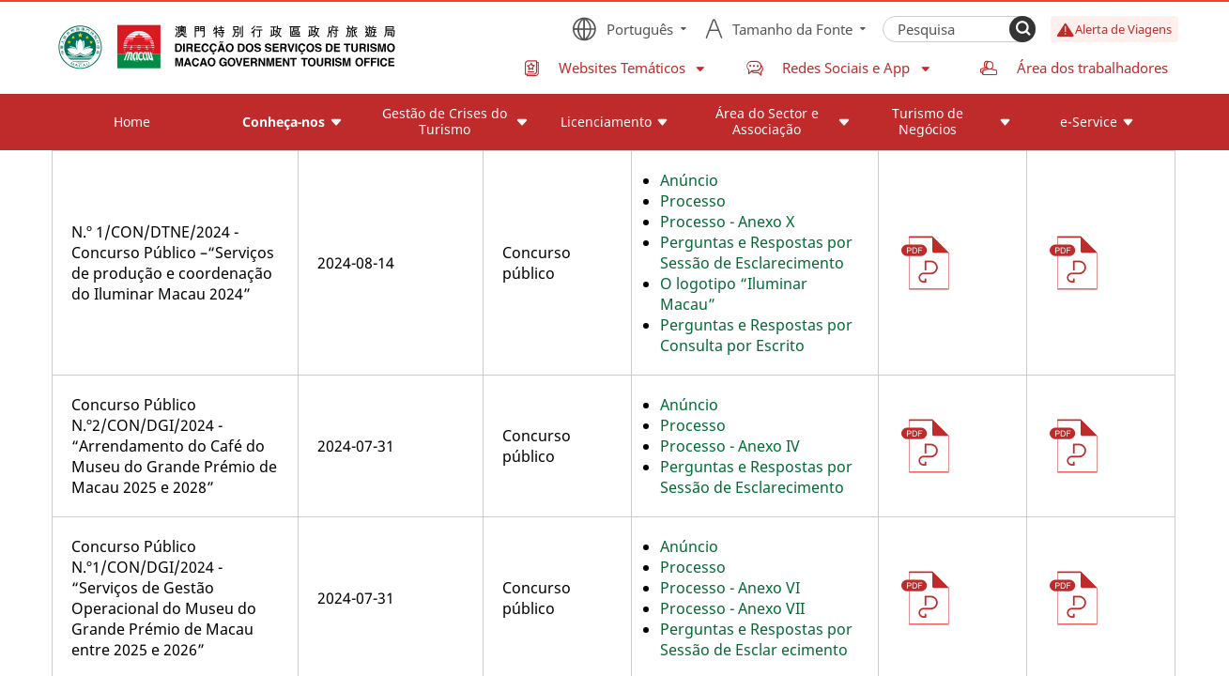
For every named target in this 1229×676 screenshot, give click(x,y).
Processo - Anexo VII (732, 608)
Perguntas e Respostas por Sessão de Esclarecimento (756, 252)
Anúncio (689, 180)
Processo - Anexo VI (730, 587)
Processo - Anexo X (727, 221)
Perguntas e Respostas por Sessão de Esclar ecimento (756, 639)
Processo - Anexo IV (730, 446)
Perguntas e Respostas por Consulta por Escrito (756, 335)
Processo (693, 201)
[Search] (1022, 29)
